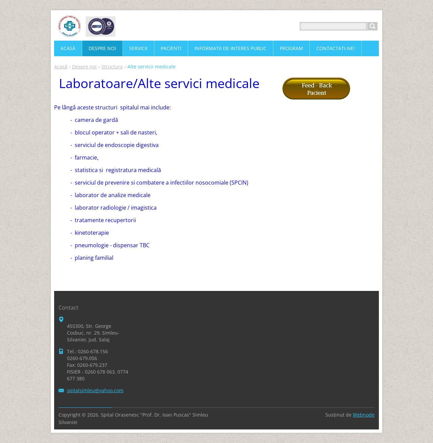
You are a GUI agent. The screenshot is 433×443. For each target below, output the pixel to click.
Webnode (363, 415)
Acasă (60, 66)
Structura (112, 66)
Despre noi (84, 66)
